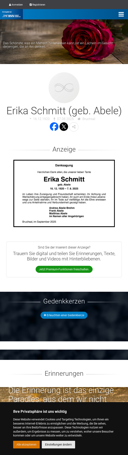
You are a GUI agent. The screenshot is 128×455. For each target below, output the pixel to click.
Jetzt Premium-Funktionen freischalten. (64, 269)
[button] (73, 127)
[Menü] (121, 14)
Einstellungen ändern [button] (58, 444)
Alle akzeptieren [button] (26, 444)
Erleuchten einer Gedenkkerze (64, 315)
